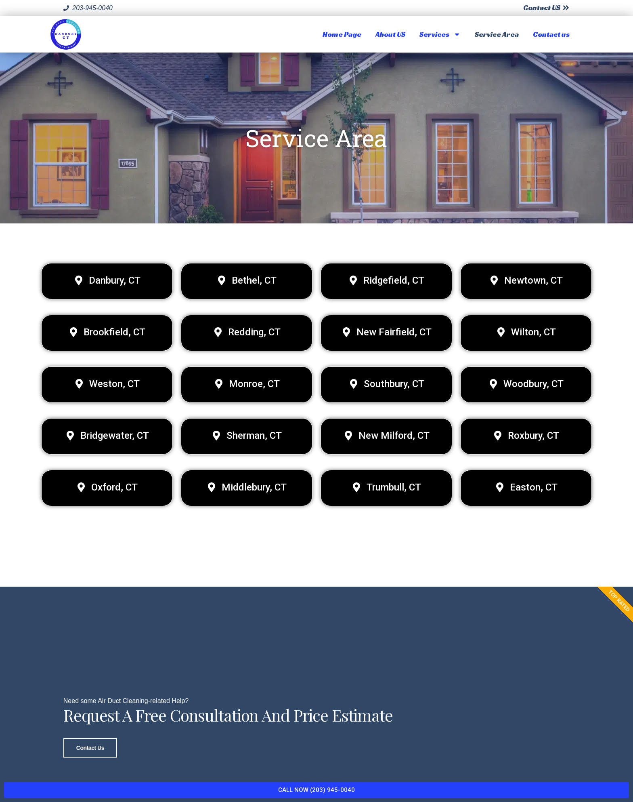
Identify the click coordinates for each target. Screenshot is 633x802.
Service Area (497, 34)
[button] (107, 281)
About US (390, 34)
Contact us (551, 34)
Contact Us (90, 742)
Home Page (342, 34)
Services (440, 34)
